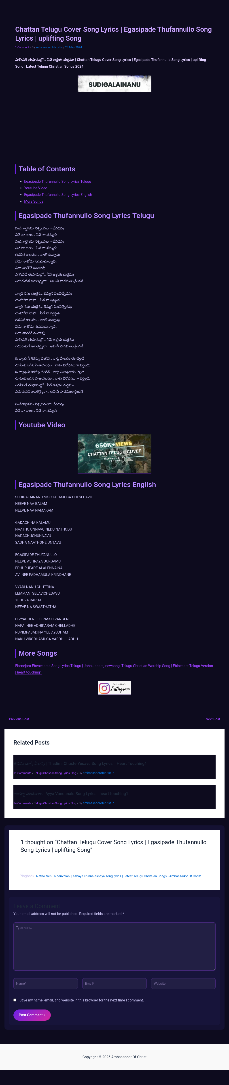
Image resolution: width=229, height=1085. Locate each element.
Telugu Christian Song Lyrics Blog (59, 773)
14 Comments (23, 803)
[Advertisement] (114, 126)
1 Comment (22, 47)
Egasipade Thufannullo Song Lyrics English (58, 195)
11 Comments (23, 773)
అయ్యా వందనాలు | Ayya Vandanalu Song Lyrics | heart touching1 (76, 793)
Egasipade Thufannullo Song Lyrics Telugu (57, 181)
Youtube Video (35, 188)
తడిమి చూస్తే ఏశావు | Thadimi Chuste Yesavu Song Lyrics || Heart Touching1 (86, 763)
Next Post (214, 719)
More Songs (33, 201)
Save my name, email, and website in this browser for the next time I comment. (81, 1011)
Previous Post (18, 719)
